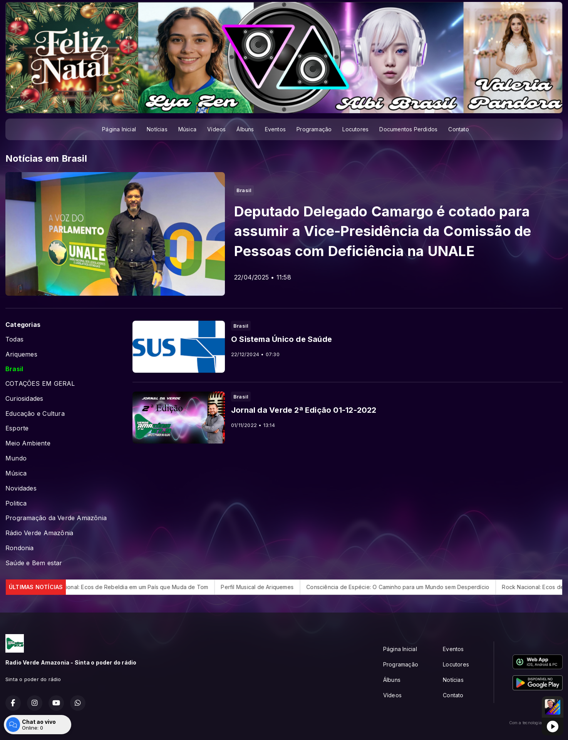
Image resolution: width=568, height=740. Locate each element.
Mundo (16, 458)
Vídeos (216, 129)
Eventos (275, 129)
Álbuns (245, 129)
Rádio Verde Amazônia (39, 533)
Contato (458, 129)
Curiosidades (24, 398)
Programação (314, 129)
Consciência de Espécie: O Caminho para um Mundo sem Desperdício (407, 587)
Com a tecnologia (536, 722)
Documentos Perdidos (408, 129)
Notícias (157, 129)
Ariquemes (21, 354)
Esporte (16, 428)
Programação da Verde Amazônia (56, 518)
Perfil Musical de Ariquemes (267, 587)
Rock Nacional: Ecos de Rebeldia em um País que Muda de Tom (134, 587)
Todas (14, 339)
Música (187, 129)
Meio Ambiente (27, 443)
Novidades (21, 488)
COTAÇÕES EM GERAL (40, 383)
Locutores (355, 129)
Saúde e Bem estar (33, 563)
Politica (16, 503)
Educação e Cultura (35, 413)
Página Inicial (119, 129)
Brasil (14, 369)
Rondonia (19, 548)
